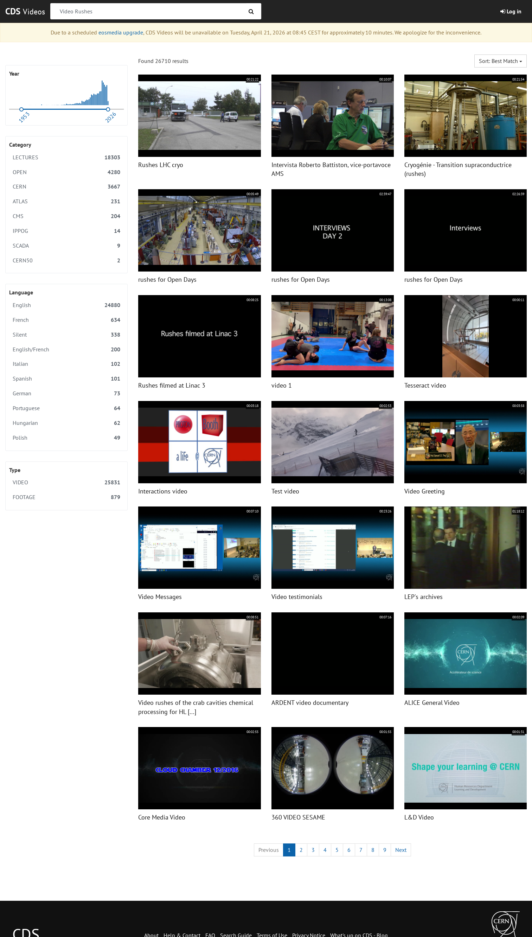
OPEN (66, 172)
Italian (66, 364)
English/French (66, 349)
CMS (66, 216)
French (66, 320)
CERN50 (66, 260)
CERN (66, 187)
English (66, 305)
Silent (66, 335)
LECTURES (66, 157)
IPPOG (66, 231)
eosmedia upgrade (120, 32)
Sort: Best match (500, 60)
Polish (66, 438)
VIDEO (66, 482)
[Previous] (268, 849)
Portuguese (66, 408)
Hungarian (66, 423)
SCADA (66, 246)
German (66, 393)
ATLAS (66, 201)
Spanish (66, 379)
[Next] (401, 849)
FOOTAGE (66, 497)
